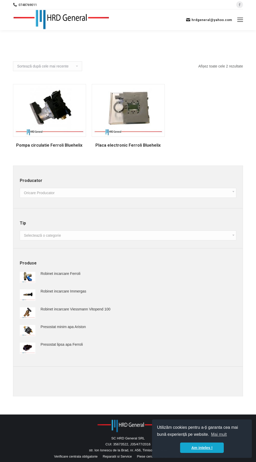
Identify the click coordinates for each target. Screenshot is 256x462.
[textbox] (39, 193)
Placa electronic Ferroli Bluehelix (128, 145)
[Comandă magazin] (47, 66)
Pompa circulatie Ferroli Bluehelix (49, 145)
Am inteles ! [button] (202, 448)
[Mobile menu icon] (240, 20)
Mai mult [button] (219, 434)
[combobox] (128, 193)
